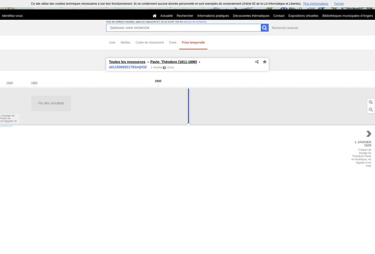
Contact (279, 16)
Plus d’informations (315, 3)
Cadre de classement (150, 42)
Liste (112, 42)
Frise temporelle (193, 42)
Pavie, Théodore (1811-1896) (173, 62)
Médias (125, 42)
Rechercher (185, 16)
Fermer (339, 3)
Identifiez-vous (12, 16)
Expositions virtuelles (303, 16)
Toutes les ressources (127, 62)
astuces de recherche (194, 21)
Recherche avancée (285, 28)
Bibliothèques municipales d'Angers (347, 16)
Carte (172, 42)
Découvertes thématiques (251, 16)
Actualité (166, 16)
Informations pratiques (213, 16)
